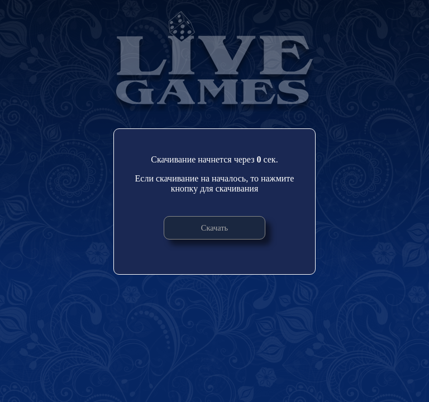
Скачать (214, 227)
